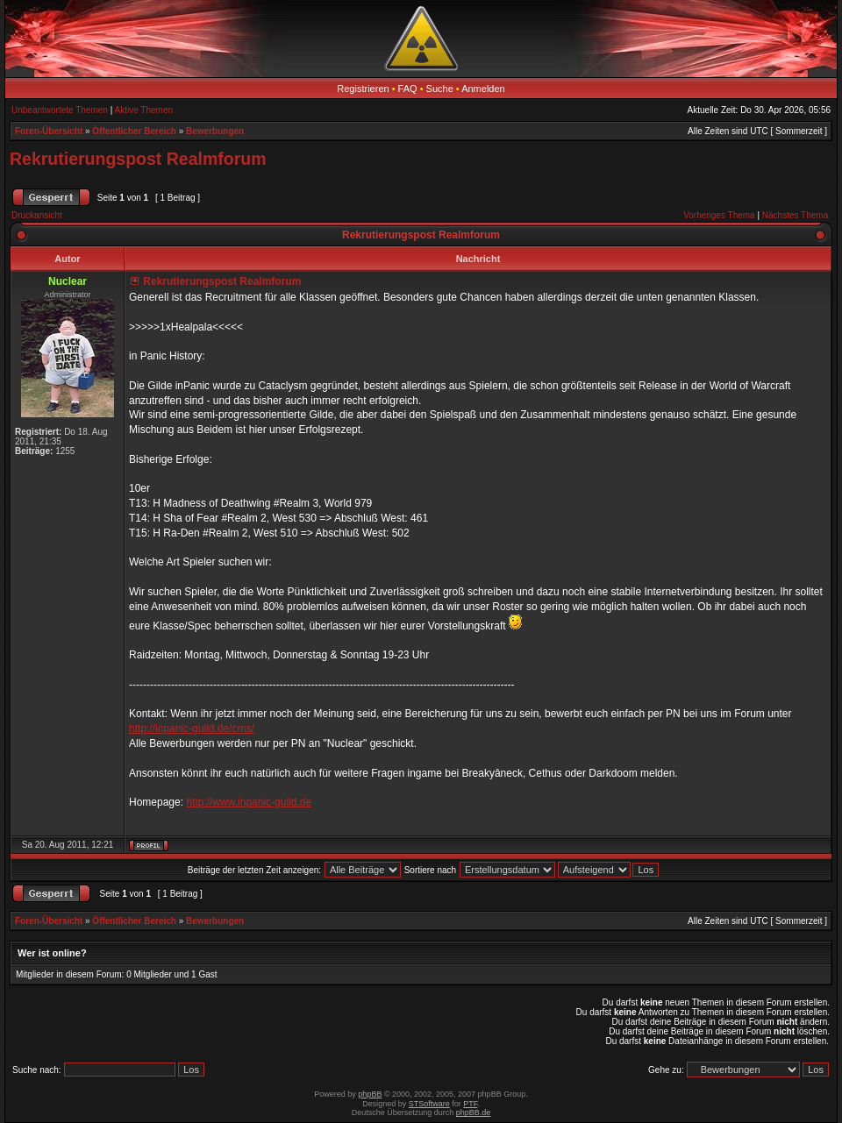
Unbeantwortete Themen (59, 110)
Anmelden (483, 88)
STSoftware (429, 1103)
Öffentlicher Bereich (134, 131)
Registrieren (363, 88)
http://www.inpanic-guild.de (248, 802)
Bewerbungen (215, 131)
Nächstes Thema (795, 215)
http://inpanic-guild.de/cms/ (191, 728)
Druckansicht (36, 215)
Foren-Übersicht (48, 131)
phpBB (370, 1094)
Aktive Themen (144, 110)
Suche (439, 88)
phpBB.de (473, 1112)
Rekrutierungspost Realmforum (138, 158)
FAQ (407, 88)
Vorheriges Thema (719, 215)
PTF (470, 1103)
